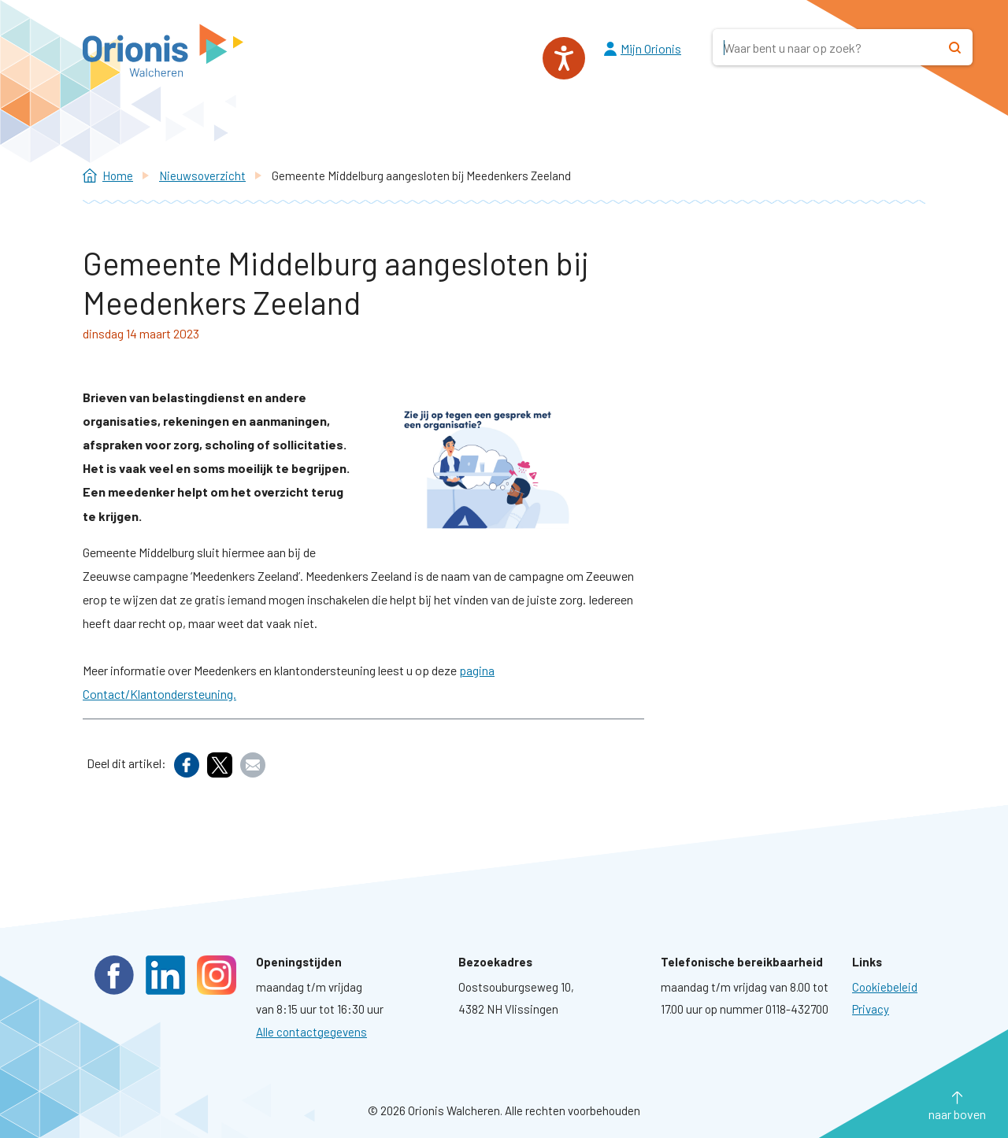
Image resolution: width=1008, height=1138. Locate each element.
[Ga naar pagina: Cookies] (884, 987)
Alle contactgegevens (311, 1032)
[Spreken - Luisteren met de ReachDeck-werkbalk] (564, 58)
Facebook (114, 975)
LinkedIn (165, 975)
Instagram (216, 975)
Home (117, 175)
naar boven (957, 1114)
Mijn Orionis (651, 48)
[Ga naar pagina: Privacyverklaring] (870, 1009)
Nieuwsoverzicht (202, 175)
